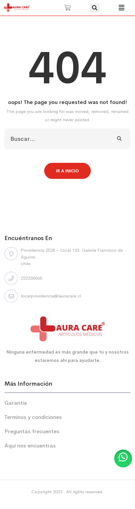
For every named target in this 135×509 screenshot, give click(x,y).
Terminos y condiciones (33, 417)
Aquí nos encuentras (30, 445)
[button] (94, 8)
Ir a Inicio (67, 171)
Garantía (15, 403)
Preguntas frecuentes (31, 431)
